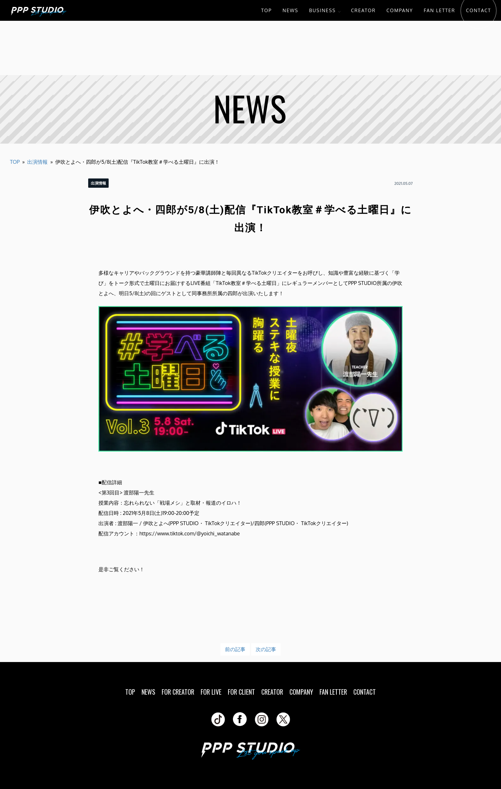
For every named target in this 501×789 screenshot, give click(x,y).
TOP (266, 10)
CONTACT (478, 10)
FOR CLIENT (241, 692)
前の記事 (235, 649)
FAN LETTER (439, 10)
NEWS (290, 10)
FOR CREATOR (178, 692)
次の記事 (266, 649)
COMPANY (400, 10)
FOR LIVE (211, 692)
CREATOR (363, 10)
